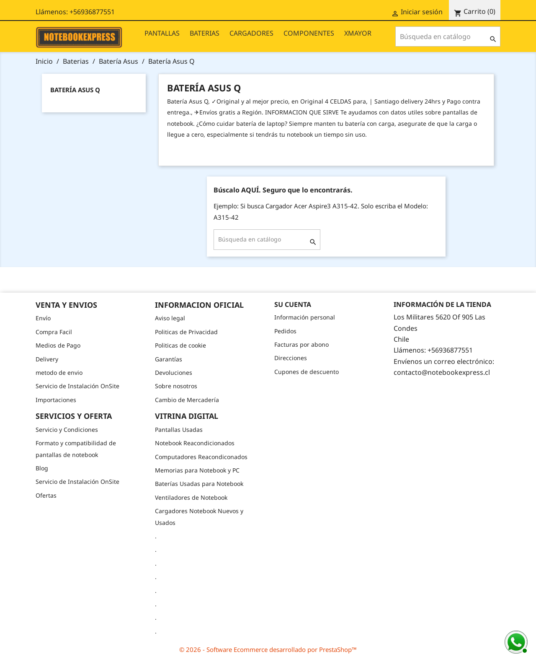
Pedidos (285, 331)
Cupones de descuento (306, 372)
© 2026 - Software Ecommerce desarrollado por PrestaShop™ (268, 649)
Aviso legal (170, 318)
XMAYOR (357, 33)
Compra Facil (54, 332)
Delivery (47, 359)
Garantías (168, 359)
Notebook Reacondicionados (194, 443)
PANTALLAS (162, 33)
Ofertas (46, 495)
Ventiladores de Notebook (191, 497)
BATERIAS (204, 33)
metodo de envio (59, 372)
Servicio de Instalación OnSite (77, 386)
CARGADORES (251, 33)
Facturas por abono (301, 344)
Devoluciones (173, 372)
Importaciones (56, 400)
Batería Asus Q (75, 90)
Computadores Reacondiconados (201, 457)
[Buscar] (447, 36)
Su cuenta (292, 304)
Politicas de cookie (180, 345)
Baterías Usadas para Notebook (199, 484)
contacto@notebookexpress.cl (442, 372)
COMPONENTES (308, 33)
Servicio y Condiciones (67, 430)
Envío (43, 318)
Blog (42, 468)
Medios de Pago (58, 345)
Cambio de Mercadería (187, 400)
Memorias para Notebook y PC (197, 470)
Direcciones (290, 358)
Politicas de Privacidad (186, 332)
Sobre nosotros (176, 386)
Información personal (304, 317)
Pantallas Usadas (179, 430)
